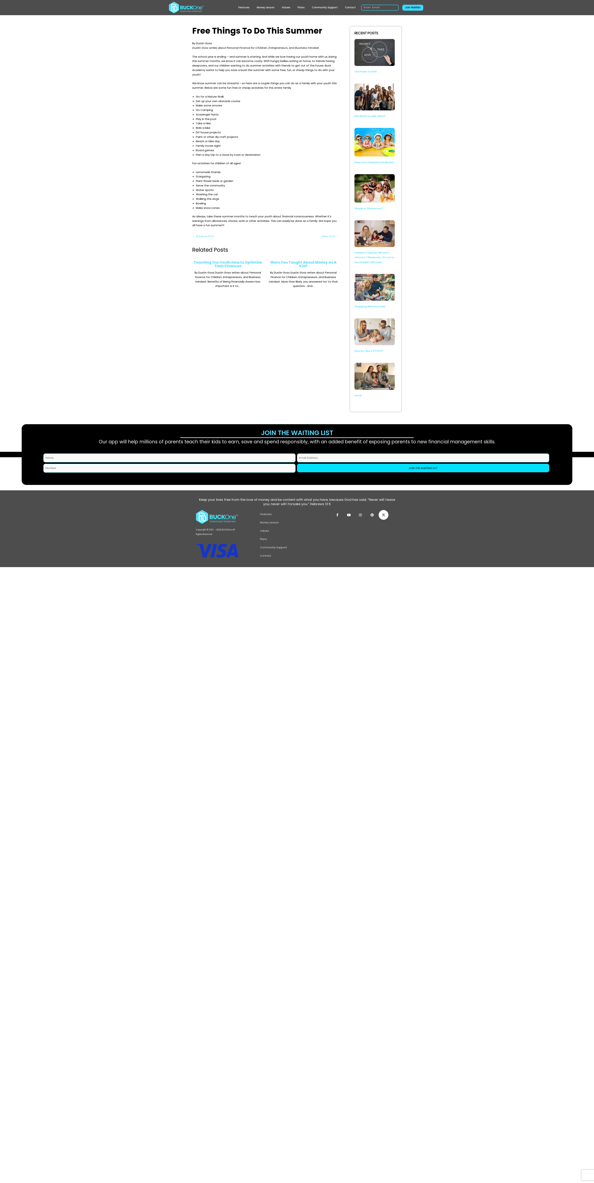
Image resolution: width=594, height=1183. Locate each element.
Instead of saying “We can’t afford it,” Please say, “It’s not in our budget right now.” (374, 257)
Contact (350, 7)
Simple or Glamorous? (368, 208)
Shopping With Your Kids (369, 306)
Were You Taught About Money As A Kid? (303, 264)
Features (243, 7)
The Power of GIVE (365, 71)
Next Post (330, 236)
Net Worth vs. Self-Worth (370, 116)
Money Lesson (265, 7)
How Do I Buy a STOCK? (368, 351)
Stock (358, 395)
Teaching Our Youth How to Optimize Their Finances (228, 264)
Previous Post (203, 236)
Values (286, 7)
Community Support (325, 7)
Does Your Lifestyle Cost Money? (374, 162)
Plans (301, 7)
